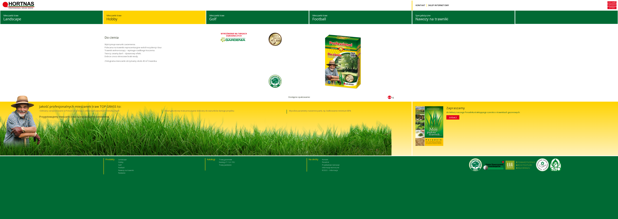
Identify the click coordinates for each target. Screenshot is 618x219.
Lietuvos (612, 5)
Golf (212, 18)
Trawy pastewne (225, 164)
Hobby (111, 18)
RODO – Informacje (330, 170)
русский (612, 2)
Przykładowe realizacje (330, 164)
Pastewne (121, 172)
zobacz (453, 117)
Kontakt (420, 5)
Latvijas (612, 8)
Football (319, 18)
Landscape (12, 18)
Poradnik (325, 162)
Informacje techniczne (330, 167)
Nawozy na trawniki (431, 18)
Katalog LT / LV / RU (227, 162)
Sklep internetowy (438, 5)
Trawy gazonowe (225, 159)
